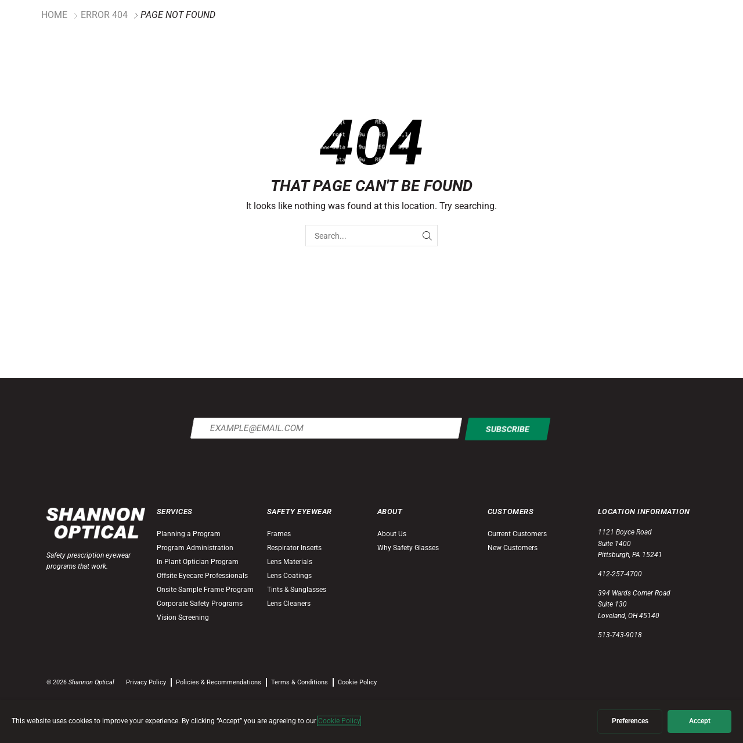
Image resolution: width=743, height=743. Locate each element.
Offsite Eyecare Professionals (202, 576)
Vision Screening (183, 617)
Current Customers (517, 534)
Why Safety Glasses (408, 548)
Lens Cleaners (289, 604)
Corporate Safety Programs (200, 604)
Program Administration (195, 548)
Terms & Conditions (299, 682)
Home (54, 14)
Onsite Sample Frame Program (205, 590)
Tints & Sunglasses (296, 590)
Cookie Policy (357, 682)
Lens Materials (289, 562)
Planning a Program (189, 534)
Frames (279, 534)
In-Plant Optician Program (198, 562)
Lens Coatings (289, 576)
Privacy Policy (146, 682)
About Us (391, 534)
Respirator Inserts (294, 548)
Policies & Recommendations (218, 682)
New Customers (513, 548)
